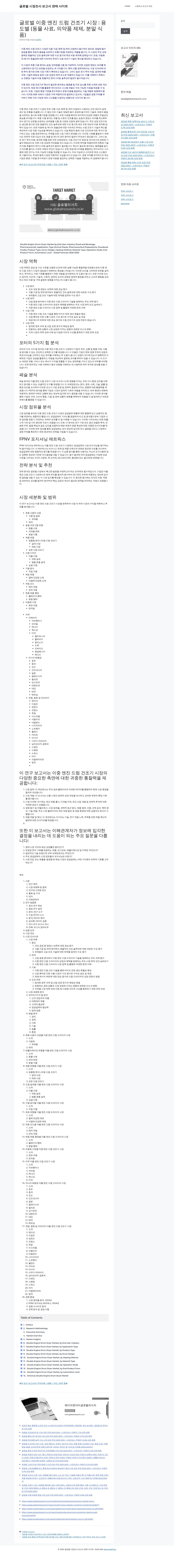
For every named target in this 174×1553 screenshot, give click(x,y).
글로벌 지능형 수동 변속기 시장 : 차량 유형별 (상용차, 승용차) (45, 1534)
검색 (123, 20)
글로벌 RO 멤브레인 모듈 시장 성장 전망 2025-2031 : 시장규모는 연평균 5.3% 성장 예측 (137, 145)
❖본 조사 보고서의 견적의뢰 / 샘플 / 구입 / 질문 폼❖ (43, 164)
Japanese (125, 203)
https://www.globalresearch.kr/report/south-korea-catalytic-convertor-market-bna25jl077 (60, 1505)
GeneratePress (110, 1549)
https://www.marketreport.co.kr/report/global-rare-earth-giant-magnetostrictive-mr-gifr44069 (62, 1508)
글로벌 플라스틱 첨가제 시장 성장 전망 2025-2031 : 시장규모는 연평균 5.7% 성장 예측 (57, 1436)
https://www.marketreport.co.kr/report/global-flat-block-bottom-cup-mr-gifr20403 (57, 1519)
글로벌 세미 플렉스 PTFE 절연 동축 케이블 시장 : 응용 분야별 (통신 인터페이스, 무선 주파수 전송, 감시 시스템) (63, 1537)
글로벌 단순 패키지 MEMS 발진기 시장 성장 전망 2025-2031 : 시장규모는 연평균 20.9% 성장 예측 (138, 155)
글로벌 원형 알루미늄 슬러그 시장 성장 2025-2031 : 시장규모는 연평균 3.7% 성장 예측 (137, 124)
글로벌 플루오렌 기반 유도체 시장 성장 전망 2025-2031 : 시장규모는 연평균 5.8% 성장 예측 (138, 134)
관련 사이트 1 (127, 191)
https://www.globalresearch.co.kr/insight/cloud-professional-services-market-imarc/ (58, 1501)
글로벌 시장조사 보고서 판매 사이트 (43, 6)
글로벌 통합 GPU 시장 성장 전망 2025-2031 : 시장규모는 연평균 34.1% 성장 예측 (135, 165)
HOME (127, 6)
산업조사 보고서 (28, 1532)
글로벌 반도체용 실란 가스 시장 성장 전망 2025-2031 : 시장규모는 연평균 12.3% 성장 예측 (58, 1440)
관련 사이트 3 (127, 199)
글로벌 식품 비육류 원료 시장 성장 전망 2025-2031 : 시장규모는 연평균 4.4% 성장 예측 (57, 1495)
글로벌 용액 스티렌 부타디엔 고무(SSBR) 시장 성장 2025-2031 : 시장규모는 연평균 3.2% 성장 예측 (62, 1450)
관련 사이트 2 (127, 195)
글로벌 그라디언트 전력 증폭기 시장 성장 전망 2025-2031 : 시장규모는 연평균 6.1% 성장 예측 (60, 1464)
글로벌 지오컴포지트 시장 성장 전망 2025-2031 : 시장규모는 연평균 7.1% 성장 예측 (56, 1432)
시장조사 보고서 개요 (143, 6)
